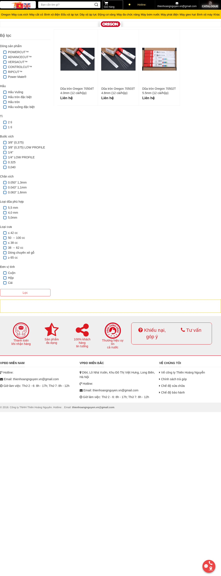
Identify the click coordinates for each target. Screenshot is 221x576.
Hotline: (137, 4)
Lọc (25, 292)
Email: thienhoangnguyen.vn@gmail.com (29, 379)
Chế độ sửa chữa (172, 386)
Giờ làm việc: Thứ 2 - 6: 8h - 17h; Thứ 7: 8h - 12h (34, 386)
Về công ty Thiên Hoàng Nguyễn (182, 372)
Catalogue (210, 5)
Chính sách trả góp (173, 379)
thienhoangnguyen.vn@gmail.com (177, 5)
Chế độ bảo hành (172, 392)
